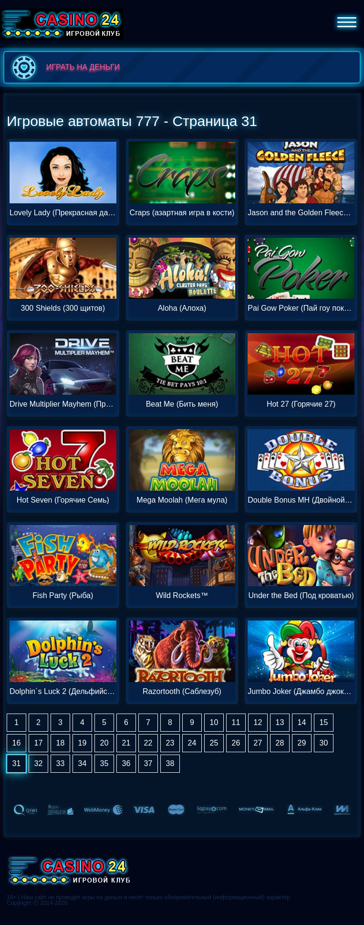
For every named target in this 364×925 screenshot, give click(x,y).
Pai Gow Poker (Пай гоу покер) (301, 308)
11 (236, 722)
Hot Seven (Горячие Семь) (63, 500)
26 (236, 743)
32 (38, 763)
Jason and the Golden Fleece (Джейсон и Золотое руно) (301, 213)
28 (280, 743)
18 (60, 743)
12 (258, 722)
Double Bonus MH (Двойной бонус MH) (301, 500)
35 (104, 763)
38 (170, 763)
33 (60, 763)
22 (148, 743)
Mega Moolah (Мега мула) (181, 500)
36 (126, 763)
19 (82, 743)
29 (302, 743)
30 (324, 743)
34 (82, 763)
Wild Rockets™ (182, 595)
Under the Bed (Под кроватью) (301, 595)
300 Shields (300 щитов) (63, 308)
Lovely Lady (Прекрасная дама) (63, 213)
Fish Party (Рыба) (62, 595)
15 (324, 722)
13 (280, 722)
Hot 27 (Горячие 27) (301, 404)
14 (302, 722)
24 (192, 743)
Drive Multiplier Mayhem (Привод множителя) (63, 404)
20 (104, 743)
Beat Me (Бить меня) (182, 404)
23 (170, 743)
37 (148, 763)
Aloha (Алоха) (182, 308)
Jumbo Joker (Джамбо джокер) (301, 691)
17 (38, 743)
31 (16, 763)
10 (214, 722)
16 (16, 743)
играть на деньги (64, 67)
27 (258, 743)
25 (214, 743)
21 (126, 743)
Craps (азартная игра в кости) (182, 213)
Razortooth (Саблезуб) (182, 691)
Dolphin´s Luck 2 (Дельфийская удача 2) (63, 691)
